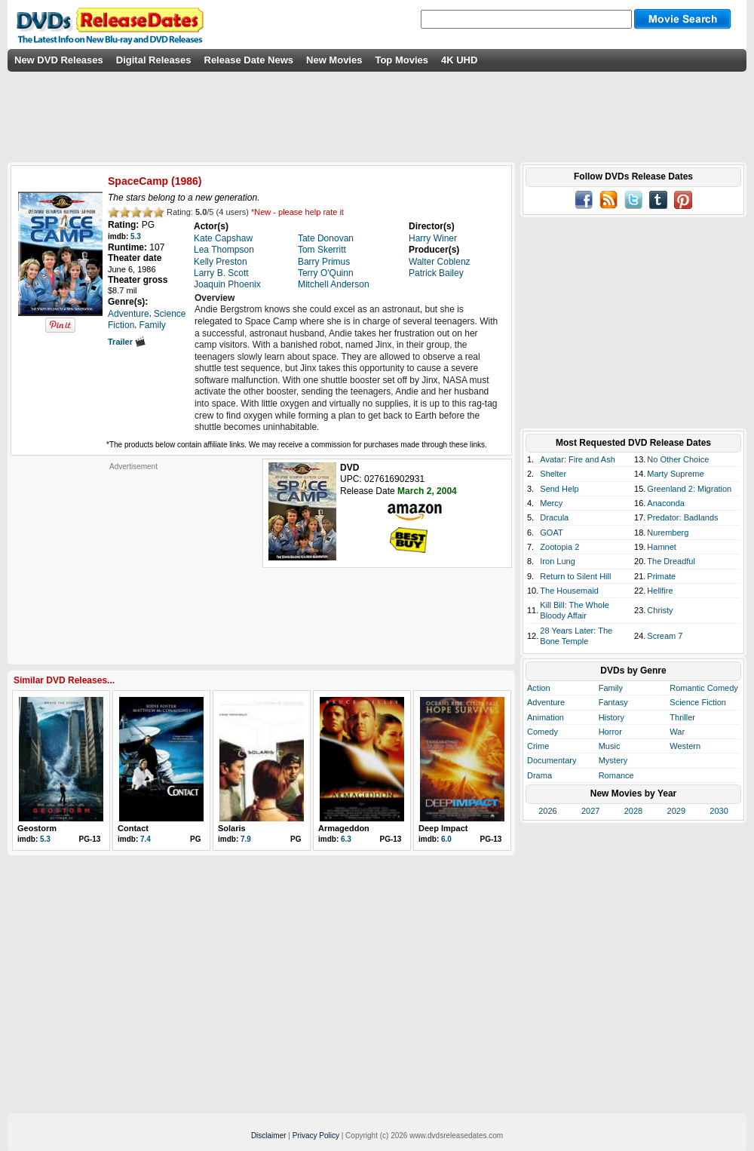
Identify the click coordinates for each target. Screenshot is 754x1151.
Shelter (553, 473)
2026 (547, 810)
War (677, 731)
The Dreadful (671, 561)
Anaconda (666, 503)
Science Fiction (698, 702)
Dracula (554, 517)
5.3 (135, 236)
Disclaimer (269, 1135)
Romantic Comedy (703, 687)
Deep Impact (442, 828)
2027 (590, 810)
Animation (545, 717)
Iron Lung (557, 561)
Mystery (613, 760)
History (611, 717)
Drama (539, 775)
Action (538, 687)
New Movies (334, 60)
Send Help (559, 488)
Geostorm (37, 828)
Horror (610, 731)
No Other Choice (678, 459)
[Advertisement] (133, 565)
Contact (133, 828)
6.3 (346, 839)
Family (611, 687)
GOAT (551, 532)
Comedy (542, 731)
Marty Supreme (675, 473)
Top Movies (401, 60)
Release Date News (249, 60)
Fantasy (613, 702)
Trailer (127, 341)
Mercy (551, 503)
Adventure (546, 702)
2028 (633, 810)
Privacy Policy (316, 1135)
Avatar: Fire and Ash (577, 459)
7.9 (246, 839)
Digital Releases (154, 60)
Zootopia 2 (559, 546)
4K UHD (459, 60)
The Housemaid (569, 590)
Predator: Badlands (682, 517)
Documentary (551, 760)
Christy (660, 610)
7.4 (145, 839)
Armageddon (343, 828)
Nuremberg (667, 532)
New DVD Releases (58, 60)
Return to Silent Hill (575, 576)
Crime (538, 745)
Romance (616, 775)
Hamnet (661, 546)
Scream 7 (664, 635)
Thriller (682, 717)
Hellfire (660, 590)
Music (610, 745)
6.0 (446, 839)
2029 (676, 810)
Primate (661, 576)
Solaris (232, 828)
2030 (719, 810)
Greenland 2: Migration (689, 488)
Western (685, 745)
